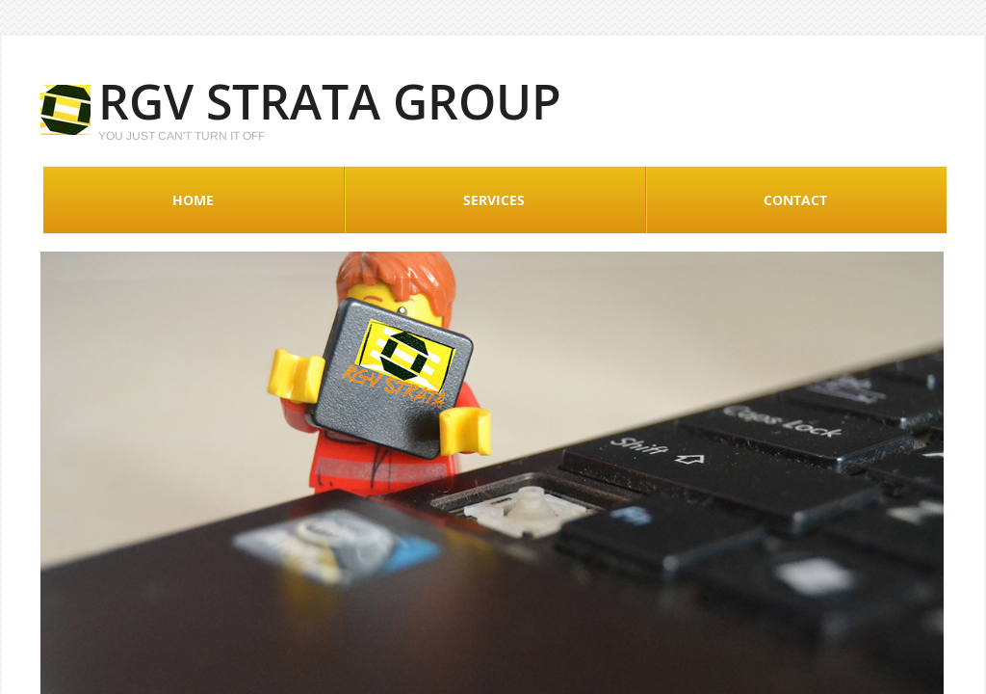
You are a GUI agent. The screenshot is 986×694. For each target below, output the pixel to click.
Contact (795, 200)
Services (494, 200)
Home (193, 200)
